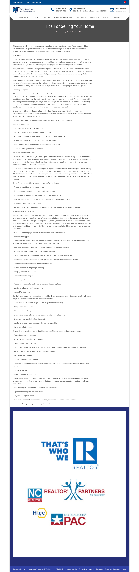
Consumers (80, 18)
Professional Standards (62, 18)
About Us (34, 18)
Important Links (18, 2)
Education (106, 18)
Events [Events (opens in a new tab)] (117, 18)
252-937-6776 (61, 11)
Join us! (46, 18)
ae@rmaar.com (121, 11)
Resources (93, 18)
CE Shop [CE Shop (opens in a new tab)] (27, 2)
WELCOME (23, 18)
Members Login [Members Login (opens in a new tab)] (36, 2)
